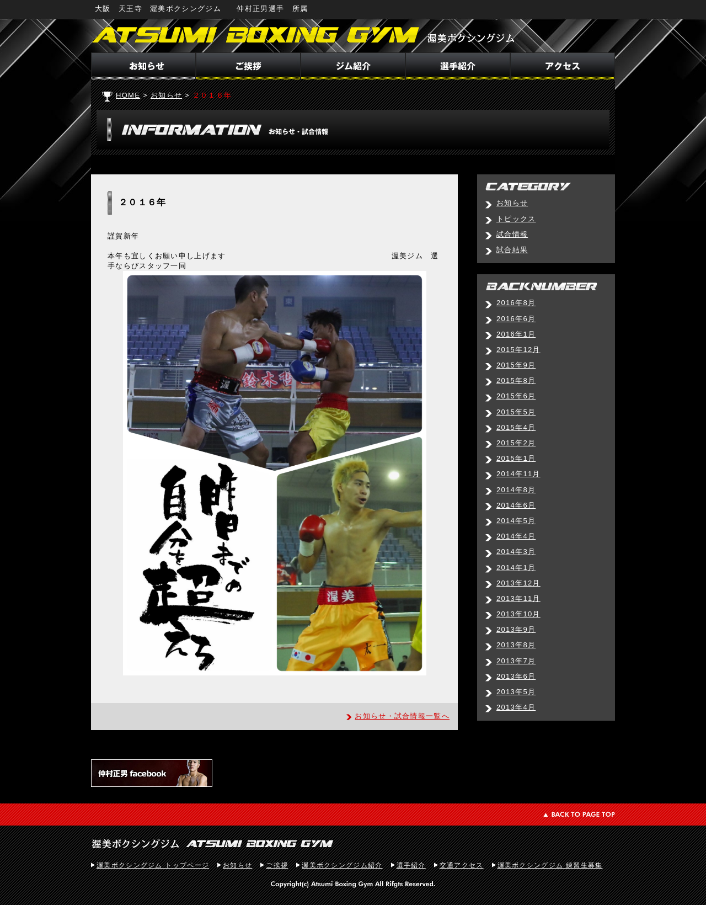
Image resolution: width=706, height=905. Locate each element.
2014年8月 (516, 490)
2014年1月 (516, 567)
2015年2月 (516, 443)
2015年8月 (516, 380)
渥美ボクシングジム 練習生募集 (550, 865)
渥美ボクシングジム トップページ (153, 865)
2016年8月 (516, 303)
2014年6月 (516, 505)
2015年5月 (516, 412)
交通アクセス (462, 865)
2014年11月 (518, 474)
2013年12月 (518, 583)
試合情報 (512, 234)
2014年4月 (516, 536)
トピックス (516, 219)
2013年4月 (516, 707)
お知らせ (166, 95)
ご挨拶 (277, 865)
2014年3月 (516, 551)
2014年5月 (516, 521)
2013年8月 (516, 645)
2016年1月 (516, 334)
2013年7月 (516, 661)
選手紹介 (411, 865)
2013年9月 (516, 629)
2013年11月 (518, 598)
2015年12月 (518, 349)
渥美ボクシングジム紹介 (342, 865)
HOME (128, 95)
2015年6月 (516, 396)
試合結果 (512, 250)
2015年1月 (516, 458)
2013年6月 (516, 676)
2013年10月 (518, 614)
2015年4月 (516, 427)
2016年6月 (516, 319)
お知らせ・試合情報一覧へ (402, 716)
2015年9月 (516, 365)
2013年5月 (516, 692)
